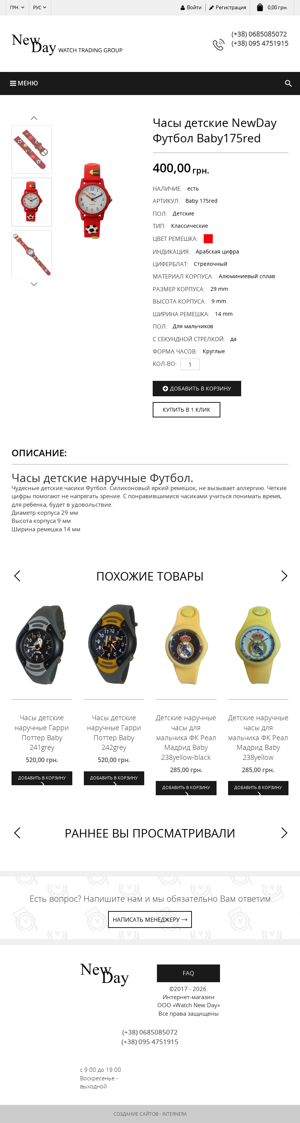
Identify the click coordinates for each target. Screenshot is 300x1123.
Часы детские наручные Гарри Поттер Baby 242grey (114, 732)
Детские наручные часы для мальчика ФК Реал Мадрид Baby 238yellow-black (186, 737)
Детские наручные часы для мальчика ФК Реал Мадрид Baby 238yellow (258, 737)
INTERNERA (174, 1114)
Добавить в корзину (200, 388)
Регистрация (231, 7)
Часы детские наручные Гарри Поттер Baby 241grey (42, 732)
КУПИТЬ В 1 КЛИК (186, 409)
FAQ (188, 973)
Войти (194, 7)
